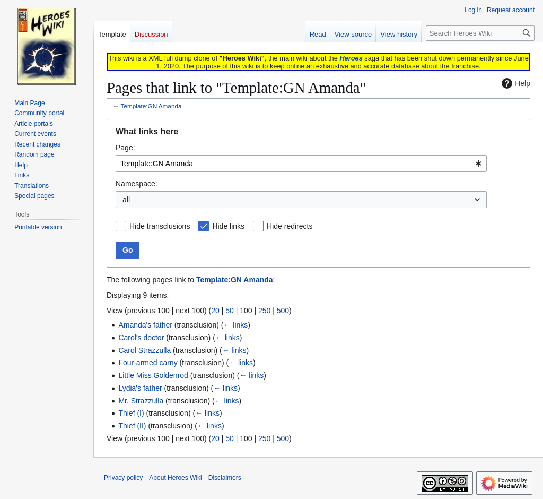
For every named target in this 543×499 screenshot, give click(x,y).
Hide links (228, 226)
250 (264, 310)
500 (283, 310)
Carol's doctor (141, 337)
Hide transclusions (159, 226)
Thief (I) (131, 413)
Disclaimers (224, 477)
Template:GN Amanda (151, 105)
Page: (125, 147)
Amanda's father (145, 325)
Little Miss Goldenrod (153, 375)
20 (215, 310)
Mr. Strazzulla (140, 401)
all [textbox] (126, 199)
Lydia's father (140, 388)
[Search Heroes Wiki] (480, 33)
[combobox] (301, 163)
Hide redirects (289, 226)
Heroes (350, 58)
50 (229, 310)
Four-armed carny (147, 362)
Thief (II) (132, 425)
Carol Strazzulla (144, 350)
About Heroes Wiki (175, 477)
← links (235, 325)
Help (514, 83)
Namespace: (136, 183)
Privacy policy (123, 477)
